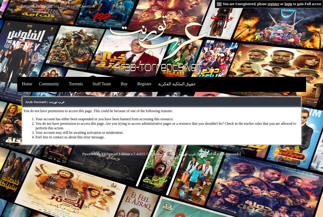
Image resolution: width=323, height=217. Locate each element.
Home (27, 84)
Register (144, 84)
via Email (62, 6)
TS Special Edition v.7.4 (119, 154)
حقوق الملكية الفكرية (177, 84)
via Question (84, 6)
